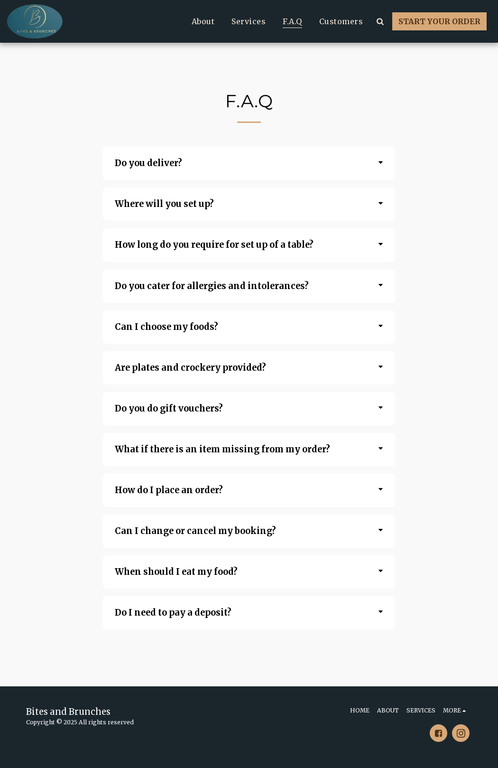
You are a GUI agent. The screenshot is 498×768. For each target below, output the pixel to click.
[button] (379, 21)
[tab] (249, 163)
